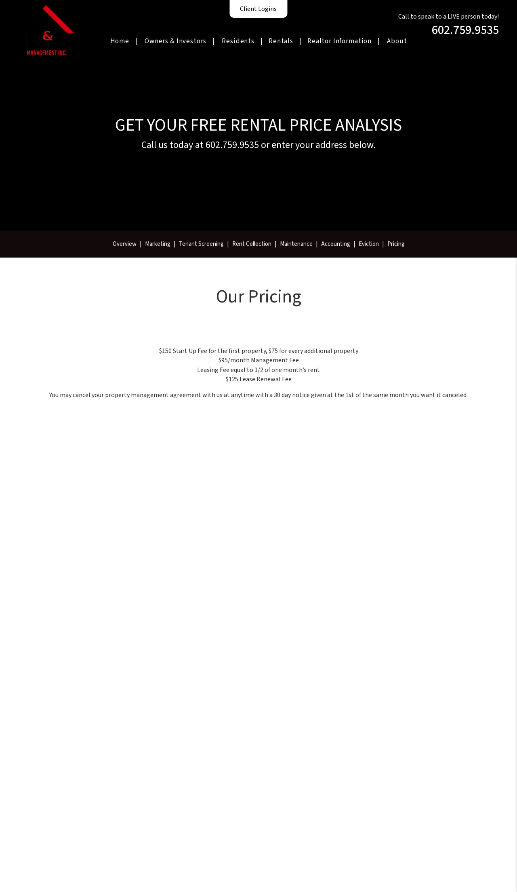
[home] (46, 29)
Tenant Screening (201, 244)
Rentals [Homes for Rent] (281, 41)
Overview (125, 244)
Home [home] (119, 41)
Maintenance (296, 244)
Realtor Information (339, 41)
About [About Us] (397, 41)
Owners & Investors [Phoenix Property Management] (175, 41)
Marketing (157, 244)
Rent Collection (251, 244)
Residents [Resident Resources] (238, 41)
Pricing (396, 244)
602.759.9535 (465, 30)
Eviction (369, 244)
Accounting (335, 244)
